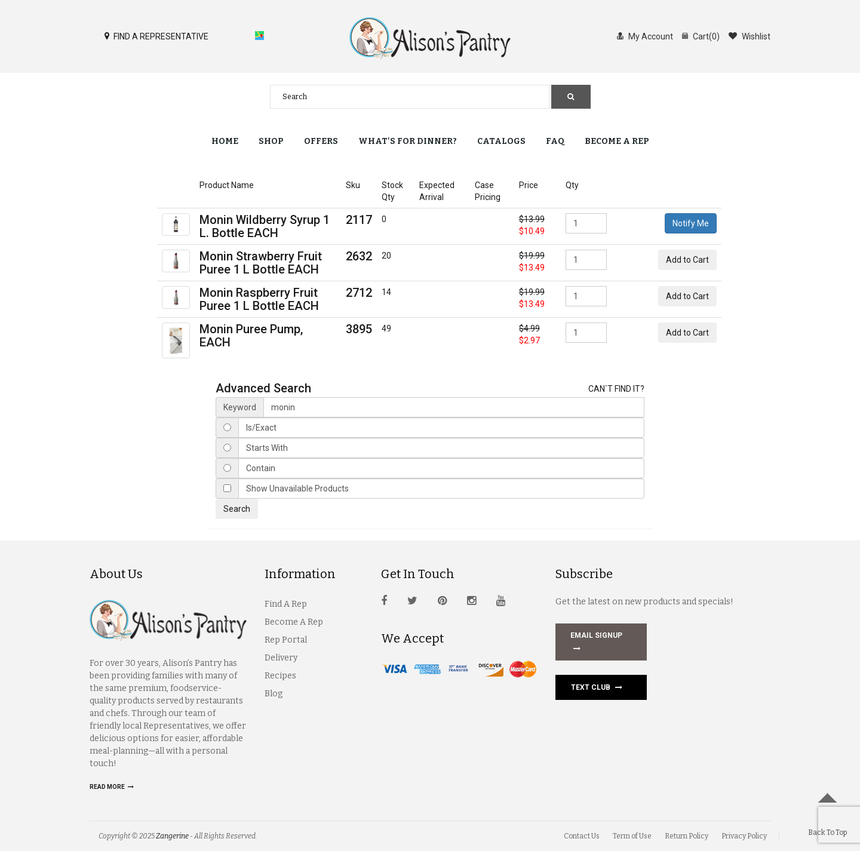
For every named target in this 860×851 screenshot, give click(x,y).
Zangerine (172, 836)
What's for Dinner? (407, 141)
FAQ (555, 141)
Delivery (281, 658)
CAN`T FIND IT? (616, 389)
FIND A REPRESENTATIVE (156, 35)
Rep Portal (286, 640)
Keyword (239, 407)
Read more (112, 787)
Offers (321, 141)
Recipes (280, 676)
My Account (645, 35)
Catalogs (501, 141)
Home (224, 141)
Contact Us (582, 836)
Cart (701, 35)
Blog (273, 694)
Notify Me (690, 223)
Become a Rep (617, 141)
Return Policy (686, 836)
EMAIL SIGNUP (596, 643)
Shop (271, 141)
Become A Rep (294, 622)
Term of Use (632, 836)
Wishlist (749, 35)
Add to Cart (687, 260)
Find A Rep (286, 604)
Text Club (596, 687)
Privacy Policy (744, 836)
